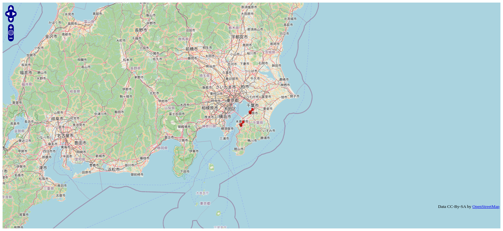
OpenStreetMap (486, 206)
